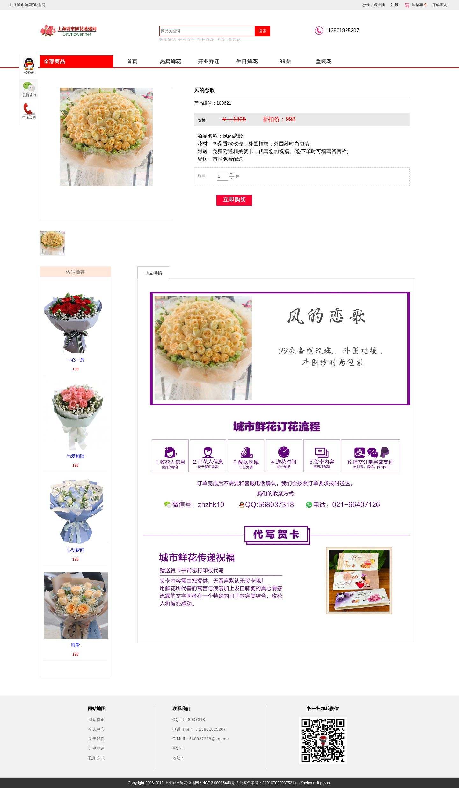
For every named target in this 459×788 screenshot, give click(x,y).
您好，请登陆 (373, 5)
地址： (178, 758)
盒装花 (234, 39)
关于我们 (96, 739)
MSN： (179, 748)
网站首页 (96, 719)
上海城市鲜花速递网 (27, 5)
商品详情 (153, 272)
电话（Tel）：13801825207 (199, 729)
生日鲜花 (206, 39)
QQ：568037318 (188, 719)
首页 (132, 61)
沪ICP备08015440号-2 (219, 783)
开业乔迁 (186, 39)
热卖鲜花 (167, 39)
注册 (394, 5)
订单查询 (439, 5)
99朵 (221, 39)
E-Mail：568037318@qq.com (201, 739)
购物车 (415, 5)
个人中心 (96, 729)
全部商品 (54, 61)
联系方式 (96, 758)
